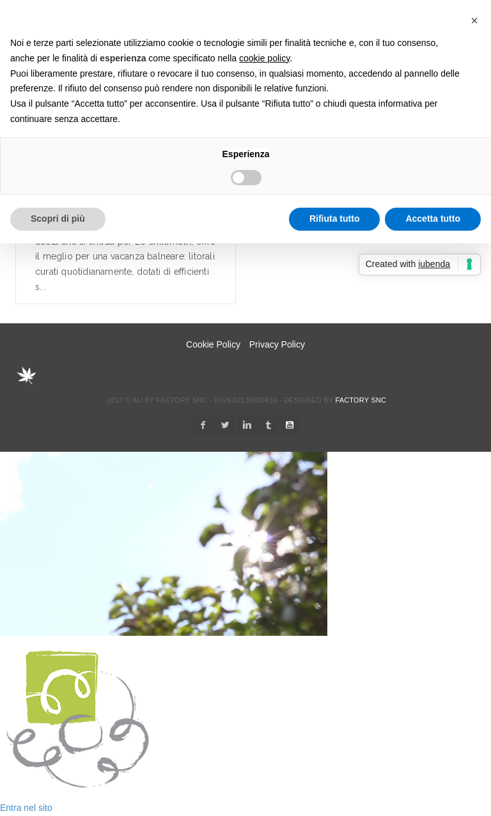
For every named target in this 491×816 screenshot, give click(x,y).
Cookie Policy (213, 344)
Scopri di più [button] (58, 218)
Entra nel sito (26, 808)
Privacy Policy (277, 344)
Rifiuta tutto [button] (334, 218)
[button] (474, 20)
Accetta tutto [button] (432, 218)
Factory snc (360, 400)
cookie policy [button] (264, 58)
